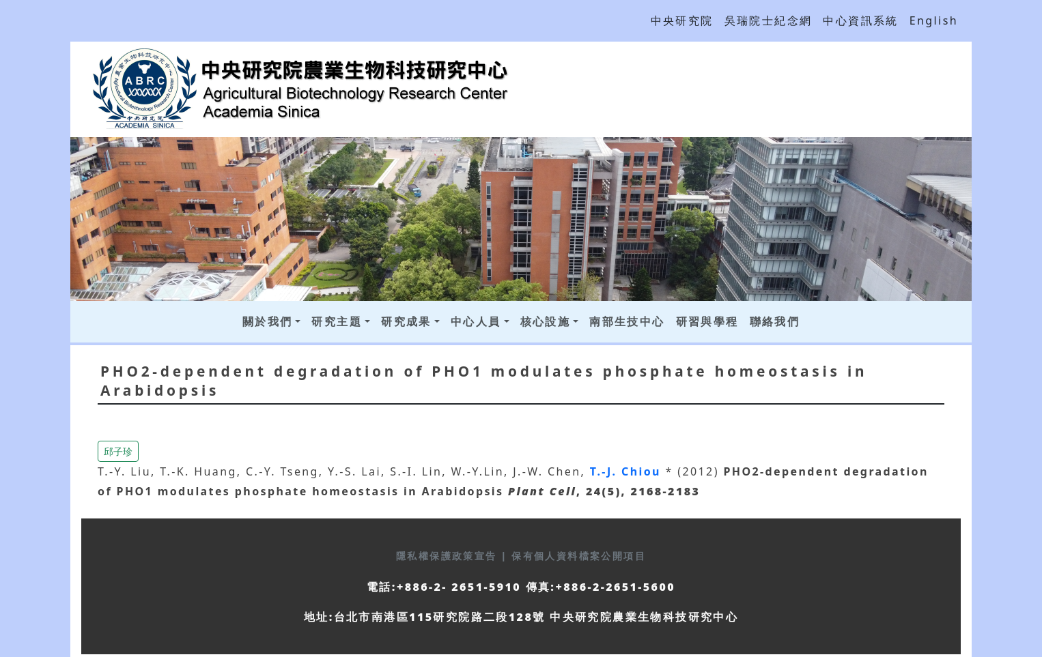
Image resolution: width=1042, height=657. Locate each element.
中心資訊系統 (860, 20)
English (934, 20)
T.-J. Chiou (628, 471)
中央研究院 (682, 20)
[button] (118, 450)
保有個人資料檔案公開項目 (578, 555)
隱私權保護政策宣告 (448, 555)
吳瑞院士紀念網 (768, 20)
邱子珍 (118, 451)
